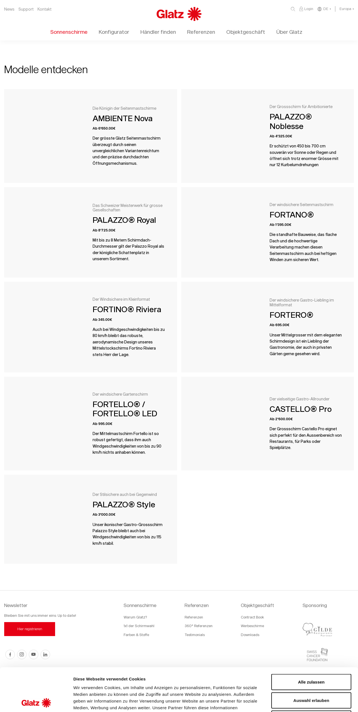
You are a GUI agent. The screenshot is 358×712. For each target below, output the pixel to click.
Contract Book (252, 617)
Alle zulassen (311, 638)
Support (26, 9)
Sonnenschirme (140, 605)
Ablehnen (311, 675)
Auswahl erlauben (311, 657)
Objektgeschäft (257, 605)
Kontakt (44, 9)
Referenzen (197, 605)
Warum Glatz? (135, 617)
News (9, 9)
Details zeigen (297, 701)
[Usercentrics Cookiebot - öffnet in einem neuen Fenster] (36, 701)
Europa (345, 8)
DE (325, 8)
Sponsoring (315, 605)
